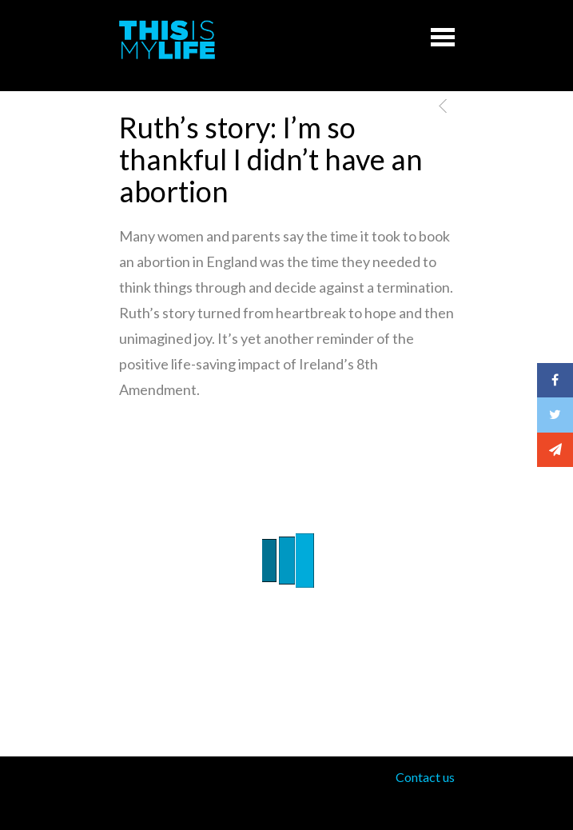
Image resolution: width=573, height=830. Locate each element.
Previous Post (440, 106)
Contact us (425, 776)
